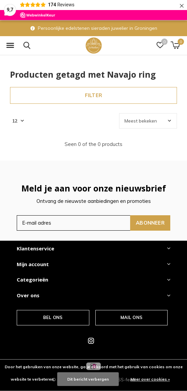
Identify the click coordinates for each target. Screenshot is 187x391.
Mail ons (131, 317)
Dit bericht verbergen (88, 379)
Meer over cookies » (150, 379)
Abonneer (150, 223)
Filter (93, 95)
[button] (10, 45)
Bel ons (53, 317)
